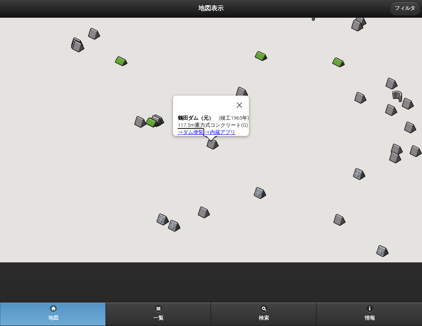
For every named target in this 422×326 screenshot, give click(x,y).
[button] (357, 25)
